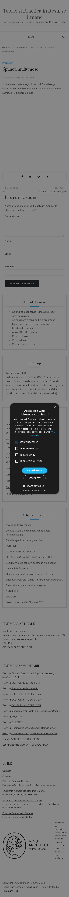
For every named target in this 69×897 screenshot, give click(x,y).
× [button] (55, 406)
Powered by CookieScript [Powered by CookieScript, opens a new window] (34, 490)
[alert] (34, 448)
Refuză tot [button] (34, 478)
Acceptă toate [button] (34, 470)
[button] (34, 486)
